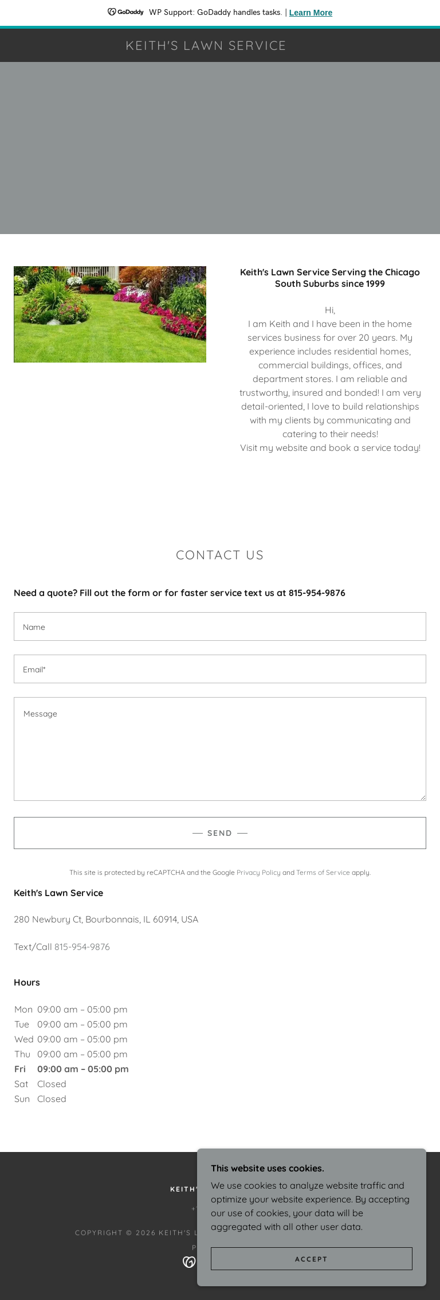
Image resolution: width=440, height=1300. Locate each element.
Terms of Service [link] (323, 872)
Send (220, 833)
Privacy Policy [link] (259, 872)
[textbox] (220, 626)
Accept (311, 1282)
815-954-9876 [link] (82, 946)
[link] (206, 46)
